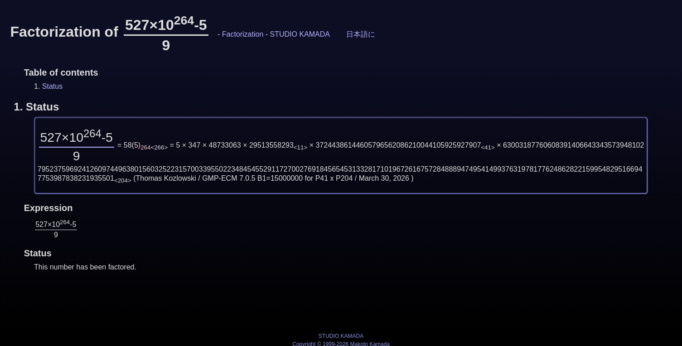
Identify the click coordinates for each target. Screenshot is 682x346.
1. (36, 107)
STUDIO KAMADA (300, 34)
